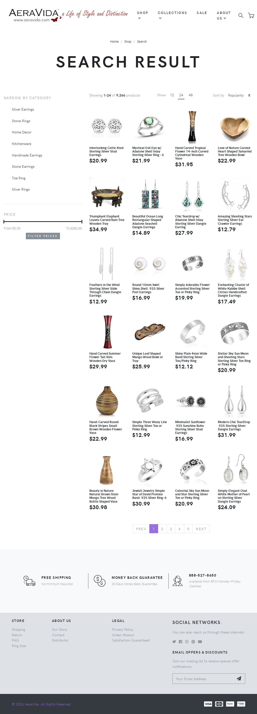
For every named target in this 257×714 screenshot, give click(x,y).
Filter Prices (43, 236)
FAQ (15, 640)
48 (191, 94)
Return (17, 634)
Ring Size (19, 645)
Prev (141, 528)
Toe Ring (18, 177)
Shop (142, 15)
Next (201, 528)
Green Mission (123, 634)
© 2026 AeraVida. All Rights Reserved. (42, 703)
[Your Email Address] (203, 678)
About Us (224, 15)
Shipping (18, 629)
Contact (58, 634)
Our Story (59, 629)
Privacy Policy (122, 629)
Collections (172, 15)
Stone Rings (21, 120)
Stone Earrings (23, 166)
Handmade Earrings (27, 154)
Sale (202, 12)
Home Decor (21, 131)
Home (114, 41)
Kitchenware (21, 143)
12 (172, 94)
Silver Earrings (23, 109)
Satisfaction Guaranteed (131, 640)
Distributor (60, 640)
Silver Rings (21, 189)
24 (181, 94)
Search (142, 41)
